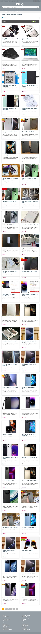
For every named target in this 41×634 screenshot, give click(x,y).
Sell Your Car (5, 626)
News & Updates (6, 616)
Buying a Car (24, 626)
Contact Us (5, 618)
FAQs (23, 620)
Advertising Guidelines (26, 615)
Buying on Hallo (25, 624)
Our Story (4, 615)
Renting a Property (25, 625)
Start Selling (5, 624)
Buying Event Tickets (26, 629)
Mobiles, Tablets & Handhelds (13, 11)
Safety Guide (24, 616)
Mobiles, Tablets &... (20, 9)
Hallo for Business (6, 625)
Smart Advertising (25, 618)
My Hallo (36, 1)
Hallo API (24, 619)
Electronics (6, 11)
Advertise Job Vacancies (7, 629)
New (19, 11)
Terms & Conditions (6, 619)
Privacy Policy (5, 620)
